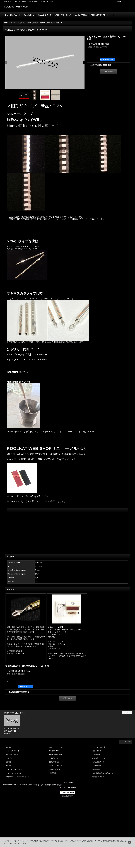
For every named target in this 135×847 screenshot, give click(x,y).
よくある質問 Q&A (99, 762)
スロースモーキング (55, 747)
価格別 (8, 765)
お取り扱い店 (96, 751)
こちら (23, 843)
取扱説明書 (96, 769)
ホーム (8, 747)
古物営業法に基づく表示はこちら (103, 773)
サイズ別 (9, 758)
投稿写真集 (13, 372)
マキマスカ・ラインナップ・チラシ (18, 777)
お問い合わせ (108, 71)
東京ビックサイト (55, 758)
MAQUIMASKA (54, 751)
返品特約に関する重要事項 (100, 65)
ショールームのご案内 (99, 747)
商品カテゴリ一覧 (12, 754)
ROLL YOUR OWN (55, 754)
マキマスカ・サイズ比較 (14, 769)
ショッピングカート (12, 751)
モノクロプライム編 (55, 765)
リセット (128, 712)
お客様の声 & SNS (55, 769)
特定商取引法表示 (98, 777)
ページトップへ (126, 741)
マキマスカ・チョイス (13, 773)
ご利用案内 (96, 754)
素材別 (8, 762)
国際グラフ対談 (54, 762)
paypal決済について (98, 758)
